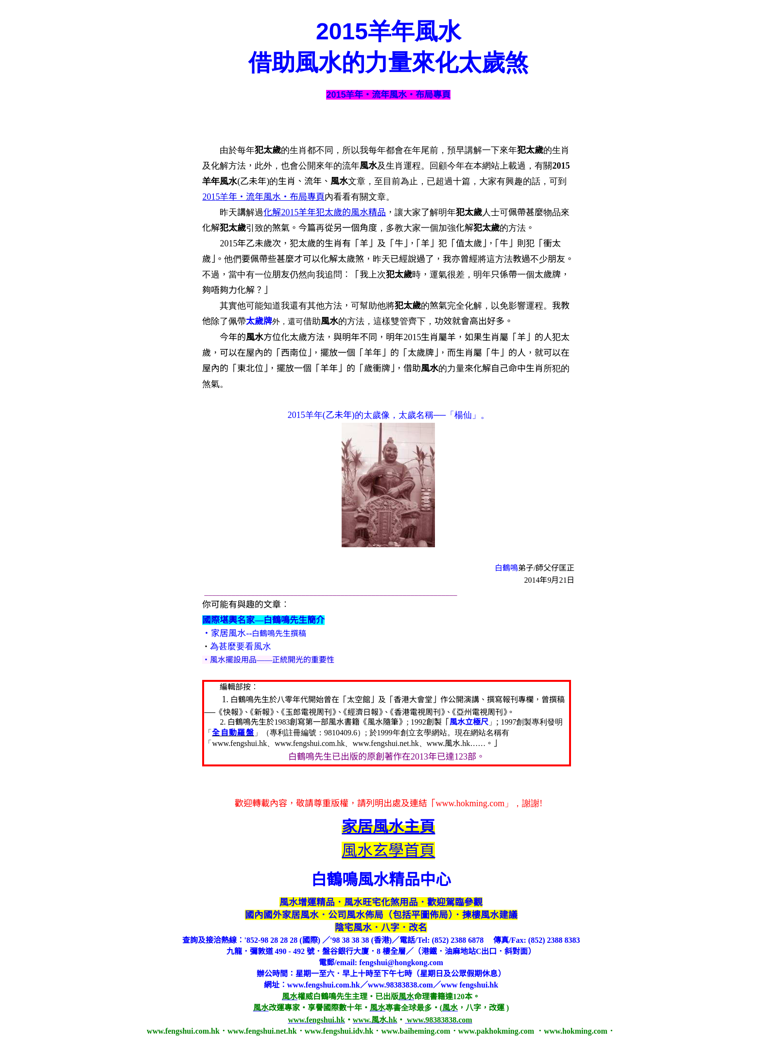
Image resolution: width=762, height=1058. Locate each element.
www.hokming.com (470, 803)
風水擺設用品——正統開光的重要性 (272, 660)
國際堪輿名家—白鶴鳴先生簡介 (263, 620)
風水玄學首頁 (388, 850)
